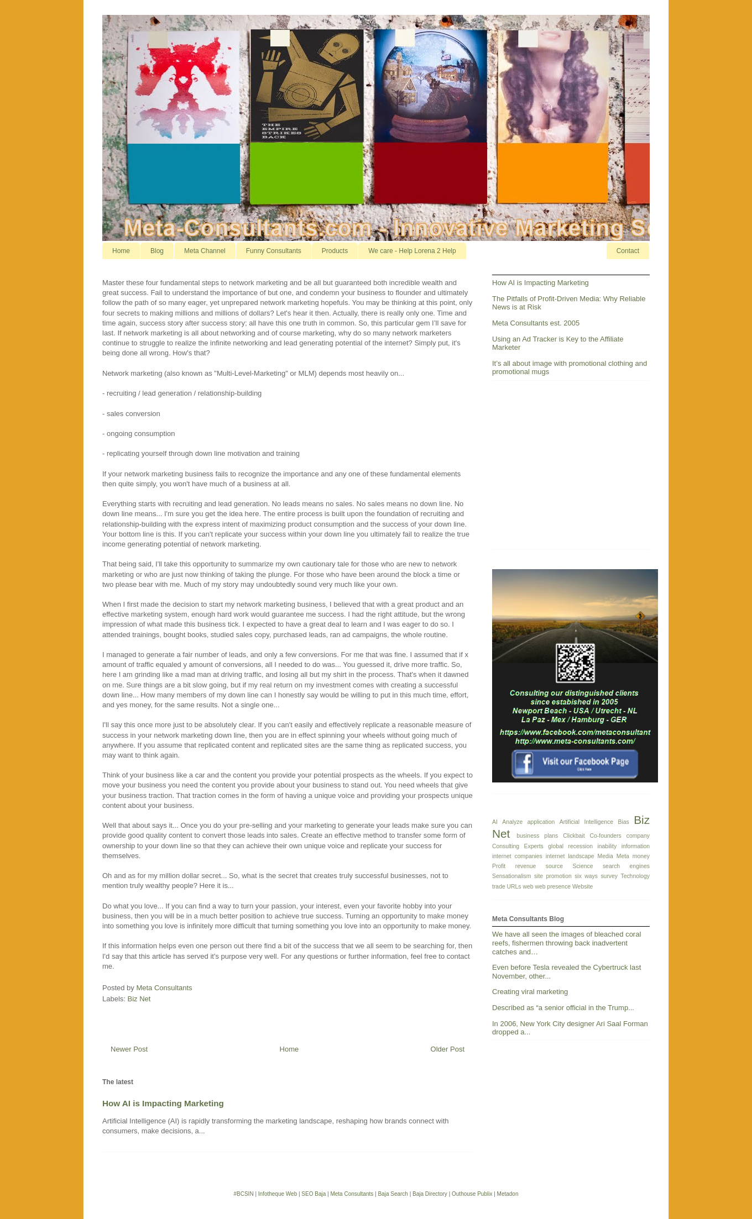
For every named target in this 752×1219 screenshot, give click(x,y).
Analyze (512, 822)
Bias (623, 822)
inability (607, 846)
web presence (553, 887)
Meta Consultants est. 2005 (535, 323)
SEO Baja (313, 1194)
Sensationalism (511, 876)
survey (609, 876)
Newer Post (129, 1049)
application (541, 822)
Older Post (447, 1049)
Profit (498, 866)
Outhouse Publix (472, 1194)
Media (605, 856)
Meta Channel (205, 251)
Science (582, 866)
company (638, 836)
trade (498, 887)
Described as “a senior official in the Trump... (563, 1007)
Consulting (505, 846)
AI (495, 822)
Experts (534, 846)
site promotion (553, 876)
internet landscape (570, 856)
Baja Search (393, 1194)
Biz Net (139, 999)
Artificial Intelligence (586, 822)
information (636, 846)
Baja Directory (429, 1194)
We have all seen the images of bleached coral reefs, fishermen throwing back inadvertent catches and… (566, 942)
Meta (623, 856)
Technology (635, 876)
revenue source (539, 866)
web (528, 887)
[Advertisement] (575, 469)
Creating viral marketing (530, 991)
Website (582, 887)
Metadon (508, 1194)
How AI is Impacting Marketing (163, 1103)
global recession (570, 846)
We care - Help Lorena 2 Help (412, 251)
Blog (157, 251)
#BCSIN (243, 1194)
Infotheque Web (277, 1194)
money (641, 856)
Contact (628, 251)
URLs (514, 887)
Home (121, 251)
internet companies (517, 856)
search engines (626, 866)
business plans (537, 836)
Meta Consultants (351, 1194)
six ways (586, 876)
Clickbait (573, 836)
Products (335, 251)
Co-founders (606, 836)
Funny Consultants (273, 251)
